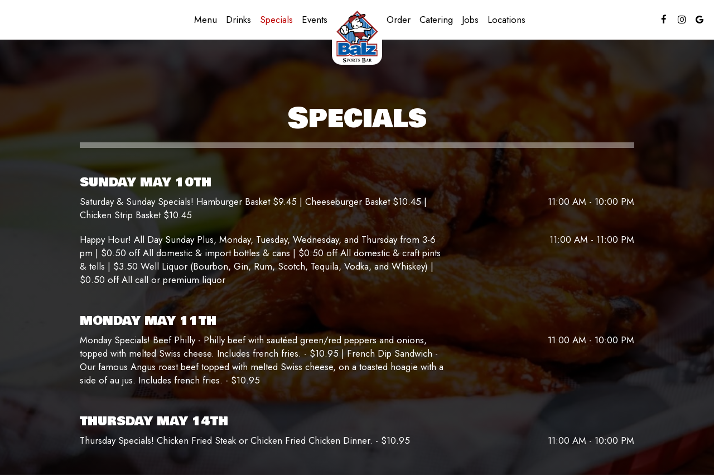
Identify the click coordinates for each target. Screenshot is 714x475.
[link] (357, 36)
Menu (205, 19)
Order (399, 19)
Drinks (238, 19)
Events (314, 19)
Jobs (470, 19)
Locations (506, 19)
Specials (276, 19)
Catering (436, 19)
